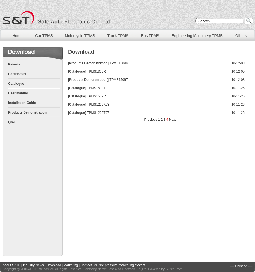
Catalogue (16, 84)
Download (53, 265)
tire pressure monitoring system (122, 265)
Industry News (33, 265)
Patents (14, 64)
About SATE (11, 265)
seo (172, 269)
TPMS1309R (96, 71)
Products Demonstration (27, 112)
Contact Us (89, 265)
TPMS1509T (118, 80)
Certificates (17, 74)
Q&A (12, 122)
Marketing (71, 265)
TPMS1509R (118, 63)
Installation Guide (22, 103)
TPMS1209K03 (98, 104)
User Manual (18, 93)
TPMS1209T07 (98, 113)
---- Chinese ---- (241, 266)
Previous (150, 120)
